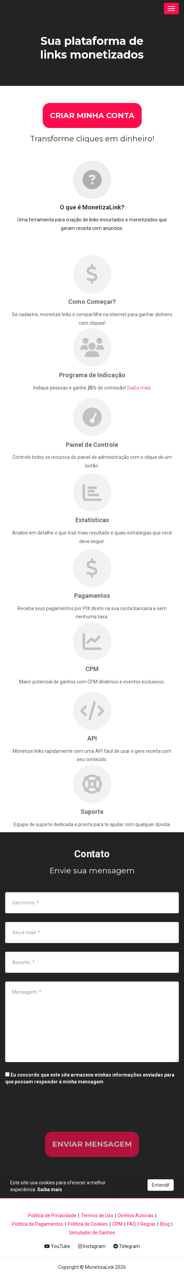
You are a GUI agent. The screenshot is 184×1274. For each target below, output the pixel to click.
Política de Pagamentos (37, 1224)
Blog (165, 1224)
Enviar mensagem (92, 1144)
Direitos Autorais (136, 1215)
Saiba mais (139, 406)
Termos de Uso (97, 1215)
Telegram (126, 1246)
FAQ (131, 1224)
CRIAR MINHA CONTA (92, 115)
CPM (117, 1224)
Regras (148, 1224)
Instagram (91, 1246)
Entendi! (160, 1185)
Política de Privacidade (52, 1215)
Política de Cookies (88, 1224)
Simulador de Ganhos (92, 1232)
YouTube (57, 1246)
